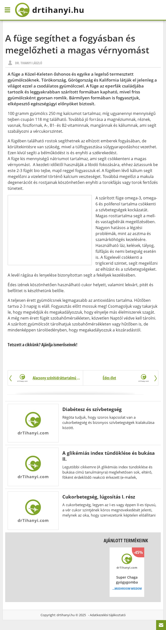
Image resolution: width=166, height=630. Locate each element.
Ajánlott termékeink (126, 540)
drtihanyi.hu (66, 615)
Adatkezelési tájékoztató (108, 615)
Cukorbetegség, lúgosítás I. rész (98, 497)
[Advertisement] (49, 230)
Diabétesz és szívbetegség (92, 409)
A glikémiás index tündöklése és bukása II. (108, 456)
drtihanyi (49, 9)
